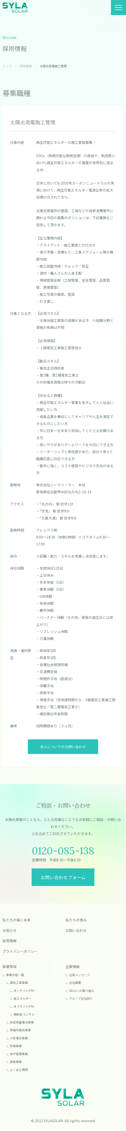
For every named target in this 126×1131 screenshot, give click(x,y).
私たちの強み (76, 919)
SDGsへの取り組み (81, 990)
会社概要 (75, 982)
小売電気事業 (19, 1038)
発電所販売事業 (20, 1030)
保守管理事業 (19, 1054)
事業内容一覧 (15, 975)
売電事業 (16, 1046)
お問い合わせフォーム (63, 877)
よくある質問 (19, 1069)
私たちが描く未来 (17, 919)
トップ (7, 66)
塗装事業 (16, 1061)
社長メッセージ (79, 975)
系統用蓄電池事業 (22, 1022)
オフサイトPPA (24, 1006)
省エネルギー (23, 998)
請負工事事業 (19, 982)
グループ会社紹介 (81, 998)
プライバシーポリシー (20, 951)
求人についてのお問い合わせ (63, 746)
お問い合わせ (76, 930)
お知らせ (10, 930)
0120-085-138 (63, 850)
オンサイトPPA (24, 990)
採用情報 (26, 66)
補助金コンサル (24, 1014)
